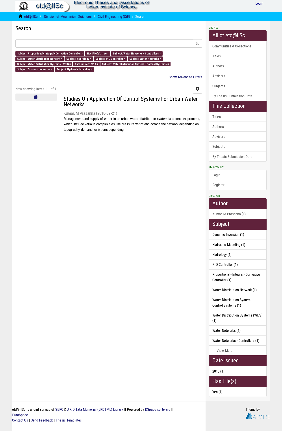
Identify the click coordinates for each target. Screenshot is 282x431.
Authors (218, 66)
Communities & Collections (231, 46)
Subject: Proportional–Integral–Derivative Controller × (50, 53)
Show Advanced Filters (185, 77)
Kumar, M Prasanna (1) (229, 214)
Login (216, 175)
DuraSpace (20, 415)
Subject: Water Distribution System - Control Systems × (135, 64)
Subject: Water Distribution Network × (39, 58)
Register (218, 185)
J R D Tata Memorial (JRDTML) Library (95, 409)
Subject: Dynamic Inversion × (34, 69)
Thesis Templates (69, 420)
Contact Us (20, 420)
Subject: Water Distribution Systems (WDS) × (44, 64)
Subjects (218, 86)
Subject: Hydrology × (78, 58)
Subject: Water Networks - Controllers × (137, 53)
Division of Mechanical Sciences (68, 16)
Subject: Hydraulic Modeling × (75, 69)
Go (197, 43)
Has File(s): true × (98, 53)
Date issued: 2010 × (86, 64)
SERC (59, 409)
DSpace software (157, 409)
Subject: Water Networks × (145, 58)
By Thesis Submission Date (232, 96)
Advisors (218, 76)
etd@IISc (31, 16)
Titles (216, 56)
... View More (222, 350)
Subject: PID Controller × (110, 58)
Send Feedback (42, 420)
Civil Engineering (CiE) (114, 16)
